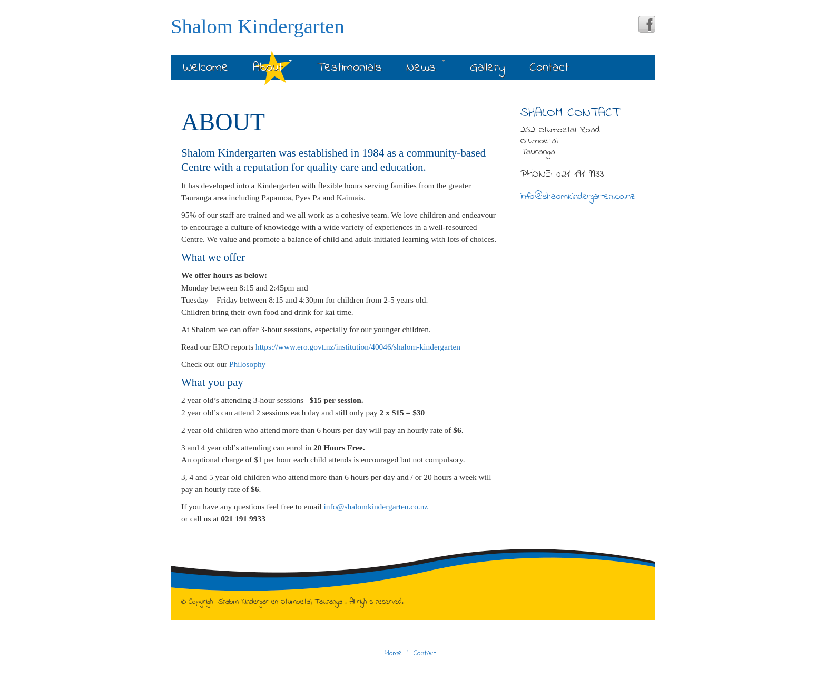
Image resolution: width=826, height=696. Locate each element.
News (426, 68)
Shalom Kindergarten (258, 26)
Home (393, 653)
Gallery (487, 68)
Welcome (206, 68)
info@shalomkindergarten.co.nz (376, 506)
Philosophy (247, 364)
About (272, 68)
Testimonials (349, 68)
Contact (548, 68)
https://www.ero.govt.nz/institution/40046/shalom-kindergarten (357, 346)
